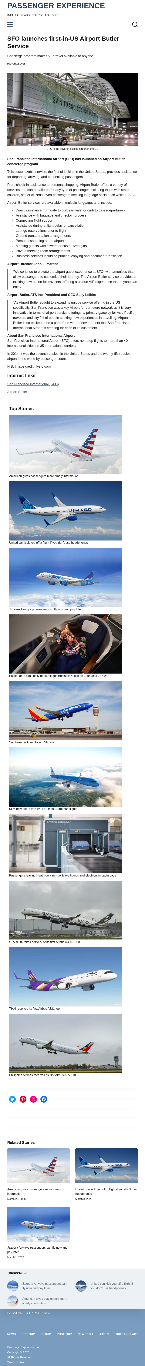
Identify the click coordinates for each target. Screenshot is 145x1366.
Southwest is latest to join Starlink (31, 742)
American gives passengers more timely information (43, 476)
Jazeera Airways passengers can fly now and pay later (45, 609)
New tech (85, 1334)
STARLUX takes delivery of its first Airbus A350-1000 (44, 942)
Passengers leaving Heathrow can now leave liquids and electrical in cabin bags (62, 875)
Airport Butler (17, 392)
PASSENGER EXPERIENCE (56, 6)
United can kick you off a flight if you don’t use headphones (48, 542)
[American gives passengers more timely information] (38, 1165)
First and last (126, 1334)
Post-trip (64, 1334)
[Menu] (10, 24)
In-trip (46, 1334)
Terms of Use (15, 1362)
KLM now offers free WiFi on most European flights (43, 808)
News (11, 1334)
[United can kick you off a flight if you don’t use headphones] (106, 1165)
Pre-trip (28, 1334)
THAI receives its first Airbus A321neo (34, 1008)
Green (104, 1334)
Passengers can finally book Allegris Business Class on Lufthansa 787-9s (58, 675)
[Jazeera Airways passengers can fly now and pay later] (38, 1224)
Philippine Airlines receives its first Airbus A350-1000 (44, 1075)
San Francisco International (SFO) (33, 384)
